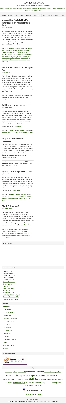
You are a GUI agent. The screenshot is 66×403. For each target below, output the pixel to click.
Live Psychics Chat (9, 275)
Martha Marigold (7, 174)
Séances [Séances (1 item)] (26, 10)
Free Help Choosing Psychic (11, 295)
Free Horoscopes (8, 288)
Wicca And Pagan (8, 345)
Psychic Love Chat (8, 280)
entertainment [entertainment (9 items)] (47, 372)
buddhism (4, 132)
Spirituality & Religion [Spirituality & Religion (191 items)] (61, 8)
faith (31, 95)
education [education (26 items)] (39, 372)
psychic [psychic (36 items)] (32, 379)
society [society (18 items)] (42, 383)
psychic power (5, 58)
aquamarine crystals (17, 196)
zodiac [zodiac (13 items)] (40, 385)
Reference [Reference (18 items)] (8, 383)
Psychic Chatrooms (9, 282)
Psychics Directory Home (10, 299)
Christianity (6, 309)
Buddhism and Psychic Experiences (14, 105)
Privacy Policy (54, 401)
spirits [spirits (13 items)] (53, 382)
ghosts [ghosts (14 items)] (8, 375)
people (11, 235)
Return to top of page (33, 399)
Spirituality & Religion (12, 231)
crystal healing (27, 196)
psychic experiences (19, 132)
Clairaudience (5, 233)
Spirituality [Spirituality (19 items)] (28, 385)
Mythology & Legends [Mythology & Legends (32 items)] (27, 8)
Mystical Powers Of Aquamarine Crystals (17, 171)
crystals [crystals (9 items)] (20, 372)
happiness (29, 54)
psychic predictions (15, 58)
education (9, 198)
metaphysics (5, 163)
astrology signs (6, 52)
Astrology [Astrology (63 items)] (2, 8)
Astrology (11, 48)
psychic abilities (26, 56)
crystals (4, 198)
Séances (5, 336)
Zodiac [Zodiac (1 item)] (40, 10)
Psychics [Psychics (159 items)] (54, 8)
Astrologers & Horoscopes (33, 15)
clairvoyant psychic (22, 52)
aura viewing (25, 95)
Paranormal (12, 162)
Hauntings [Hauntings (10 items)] (12, 375)
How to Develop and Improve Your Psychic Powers (17, 69)
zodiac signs (5, 61)
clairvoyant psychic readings (9, 54)
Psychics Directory (33, 2)
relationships (5, 60)
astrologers (14, 50)
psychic (19, 56)
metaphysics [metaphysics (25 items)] (42, 375)
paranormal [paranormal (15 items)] (6, 379)
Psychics (16, 48)
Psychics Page (7, 271)
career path (13, 52)
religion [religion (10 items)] (27, 382)
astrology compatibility (24, 50)
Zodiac (5, 348)
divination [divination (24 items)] (31, 372)
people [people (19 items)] (13, 379)
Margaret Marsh (7, 107)
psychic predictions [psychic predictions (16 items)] (51, 379)
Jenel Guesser (7, 141)
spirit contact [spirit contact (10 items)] (48, 382)
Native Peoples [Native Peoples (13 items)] (34, 8)
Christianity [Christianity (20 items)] (7, 8)
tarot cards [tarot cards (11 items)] (35, 385)
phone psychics (6, 56)
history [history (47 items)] (18, 375)
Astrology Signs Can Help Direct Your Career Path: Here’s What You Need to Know (16, 22)
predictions (13, 56)
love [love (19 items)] (24, 375)
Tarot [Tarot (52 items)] (29, 10)
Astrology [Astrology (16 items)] (16, 372)
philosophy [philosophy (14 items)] (19, 379)
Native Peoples (7, 321)
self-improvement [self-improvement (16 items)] (34, 383)
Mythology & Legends (14, 194)
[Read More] (16, 44)
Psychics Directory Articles (11, 297)
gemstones (15, 198)
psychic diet (11, 97)
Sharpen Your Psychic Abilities (13, 138)
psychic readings (25, 58)
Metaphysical (12, 229)
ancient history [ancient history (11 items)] (8, 372)
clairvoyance (20, 233)
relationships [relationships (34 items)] (19, 382)
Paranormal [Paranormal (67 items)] (49, 8)
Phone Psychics (19, 15)
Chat (62, 15)
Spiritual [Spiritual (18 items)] (58, 383)
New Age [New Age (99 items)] (40, 8)
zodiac (28, 60)
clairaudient (13, 233)
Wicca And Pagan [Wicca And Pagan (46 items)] (34, 10)
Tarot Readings (7, 284)
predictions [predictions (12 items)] (25, 379)
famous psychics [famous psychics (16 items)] (55, 372)
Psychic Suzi (6, 72)
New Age (23, 194)
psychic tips (5, 165)
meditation (4, 97)
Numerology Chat (8, 292)
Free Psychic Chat (8, 277)
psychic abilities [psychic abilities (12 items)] (40, 379)
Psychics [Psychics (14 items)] (60, 379)
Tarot (44, 15)
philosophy (12, 163)
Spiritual (8, 237)
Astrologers (6, 286)
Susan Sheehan (7, 27)
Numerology (6, 290)
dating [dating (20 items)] (24, 372)
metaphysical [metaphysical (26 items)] (31, 375)
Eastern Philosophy (14, 130)
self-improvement (13, 60)
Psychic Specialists (53, 15)
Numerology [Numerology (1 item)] (44, 8)
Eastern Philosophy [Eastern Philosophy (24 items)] (13, 8)
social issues (22, 60)
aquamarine (8, 196)
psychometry (5, 99)
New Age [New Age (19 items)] (57, 375)
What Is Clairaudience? (10, 206)
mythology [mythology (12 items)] (51, 375)
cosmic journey (21, 54)
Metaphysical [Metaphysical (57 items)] (19, 8)
